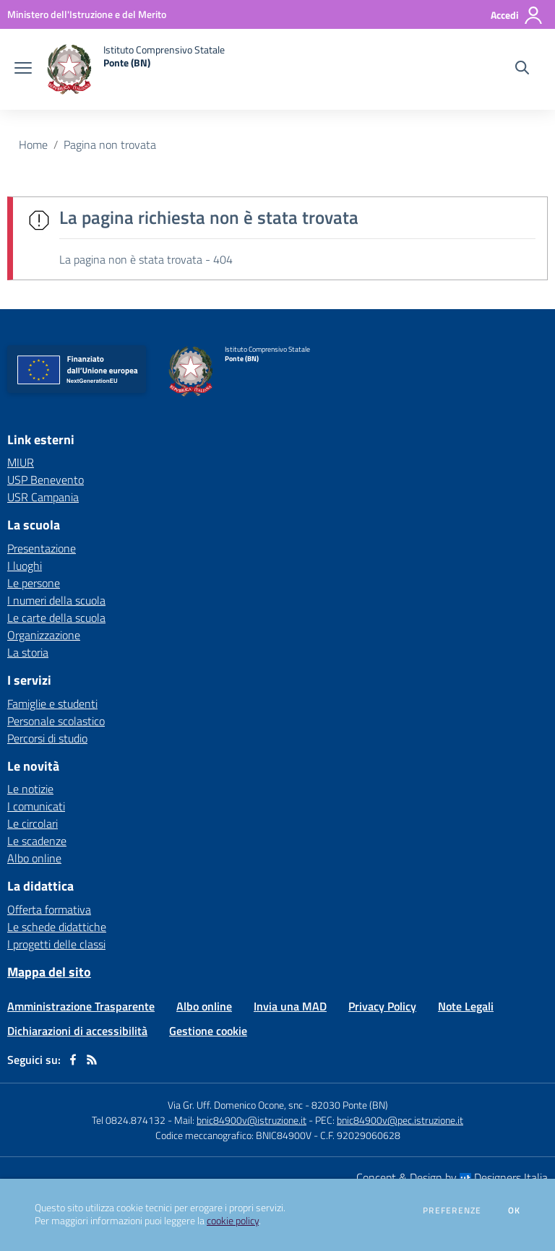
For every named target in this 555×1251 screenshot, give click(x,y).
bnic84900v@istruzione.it (251, 1119)
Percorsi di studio (47, 738)
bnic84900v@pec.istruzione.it (400, 1119)
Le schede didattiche (56, 926)
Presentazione (41, 548)
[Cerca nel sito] (522, 69)
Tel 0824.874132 (128, 1119)
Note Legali (466, 1006)
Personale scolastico (56, 721)
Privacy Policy (382, 1006)
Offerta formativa (49, 909)
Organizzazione (43, 635)
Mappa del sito (49, 972)
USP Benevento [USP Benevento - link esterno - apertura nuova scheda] (45, 479)
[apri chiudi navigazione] (23, 69)
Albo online (34, 858)
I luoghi (24, 565)
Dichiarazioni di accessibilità (77, 1030)
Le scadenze (36, 840)
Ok (514, 1210)
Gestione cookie (208, 1030)
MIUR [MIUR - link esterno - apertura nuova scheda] (20, 462)
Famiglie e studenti (52, 703)
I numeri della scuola (56, 600)
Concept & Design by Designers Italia (452, 1177)
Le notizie (30, 788)
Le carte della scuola (56, 617)
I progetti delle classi (56, 944)
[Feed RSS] (91, 1059)
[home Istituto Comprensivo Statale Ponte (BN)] (135, 69)
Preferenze (452, 1210)
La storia (27, 652)
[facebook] (72, 1059)
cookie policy (233, 1221)
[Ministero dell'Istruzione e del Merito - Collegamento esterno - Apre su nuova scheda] (86, 14)
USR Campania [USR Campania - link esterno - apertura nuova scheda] (43, 497)
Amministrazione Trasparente (81, 1006)
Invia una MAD (290, 1006)
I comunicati (36, 806)
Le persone (33, 583)
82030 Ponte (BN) (349, 1104)
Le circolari (32, 823)
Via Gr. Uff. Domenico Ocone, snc (235, 1104)
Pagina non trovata (110, 144)
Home (33, 144)
